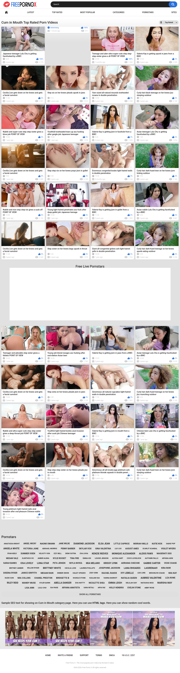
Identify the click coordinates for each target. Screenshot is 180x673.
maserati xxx (164, 553)
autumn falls (151, 558)
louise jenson (101, 558)
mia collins (24, 578)
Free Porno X (87, 668)
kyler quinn (45, 583)
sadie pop (170, 544)
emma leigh (115, 582)
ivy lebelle (127, 573)
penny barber (68, 548)
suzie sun (9, 578)
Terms (99, 655)
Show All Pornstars (90, 594)
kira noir (166, 568)
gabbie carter (151, 563)
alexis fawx (146, 553)
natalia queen (129, 578)
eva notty (80, 583)
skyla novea (75, 563)
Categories (118, 12)
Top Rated (57, 12)
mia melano (93, 563)
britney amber (16, 568)
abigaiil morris (49, 548)
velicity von (44, 553)
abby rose (149, 588)
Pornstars (147, 12)
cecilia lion (70, 568)
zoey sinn (93, 573)
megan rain (47, 573)
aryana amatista (71, 587)
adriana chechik (130, 563)
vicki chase (170, 563)
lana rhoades (132, 568)
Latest (30, 12)
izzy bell (58, 553)
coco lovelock (134, 558)
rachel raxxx (109, 573)
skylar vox (85, 548)
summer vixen (28, 553)
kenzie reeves (100, 553)
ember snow (63, 573)
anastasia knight (12, 544)
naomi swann (47, 543)
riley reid (12, 582)
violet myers (168, 548)
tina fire (74, 558)
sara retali (89, 588)
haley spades (79, 573)
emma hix (87, 558)
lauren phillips (87, 568)
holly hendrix (116, 587)
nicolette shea (97, 583)
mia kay (172, 573)
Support (84, 655)
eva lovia (84, 553)
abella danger (62, 582)
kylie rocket (59, 558)
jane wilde (64, 543)
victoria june (30, 548)
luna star (43, 563)
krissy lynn (110, 563)
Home (6, 12)
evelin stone (134, 587)
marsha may (164, 582)
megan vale (12, 558)
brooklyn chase (157, 573)
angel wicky (29, 543)
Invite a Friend (65, 655)
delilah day (131, 583)
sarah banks (10, 563)
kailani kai (94, 578)
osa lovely (27, 563)
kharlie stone (79, 578)
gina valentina (103, 548)
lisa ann (29, 587)
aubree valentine (151, 578)
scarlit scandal (150, 549)
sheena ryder (10, 573)
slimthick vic (28, 558)
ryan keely (12, 553)
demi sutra (70, 553)
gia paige (54, 588)
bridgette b (62, 578)
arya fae (101, 588)
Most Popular (87, 12)
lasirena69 (151, 568)
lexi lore (141, 573)
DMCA (112, 655)
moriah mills (140, 543)
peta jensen (59, 563)
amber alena (43, 558)
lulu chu (42, 588)
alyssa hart (117, 558)
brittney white (52, 568)
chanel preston (43, 578)
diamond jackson (84, 543)
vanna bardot (110, 578)
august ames (132, 548)
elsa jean (104, 543)
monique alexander (123, 553)
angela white (11, 548)
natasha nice (147, 583)
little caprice (122, 543)
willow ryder (33, 568)
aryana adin (167, 558)
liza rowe (170, 578)
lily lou (118, 549)
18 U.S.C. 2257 (128, 655)
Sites (174, 12)
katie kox (157, 543)
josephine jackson (109, 568)
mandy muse (29, 583)
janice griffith (29, 573)
